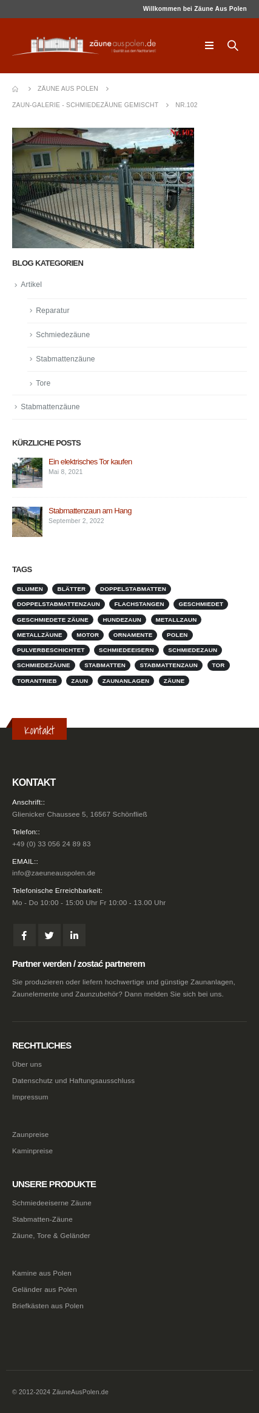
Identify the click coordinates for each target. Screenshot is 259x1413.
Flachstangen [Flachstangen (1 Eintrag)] (139, 604)
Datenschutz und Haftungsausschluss (73, 1080)
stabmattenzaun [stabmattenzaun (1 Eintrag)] (169, 665)
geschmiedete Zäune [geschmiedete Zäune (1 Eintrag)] (53, 619)
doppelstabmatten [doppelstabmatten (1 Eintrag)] (133, 588)
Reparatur (52, 310)
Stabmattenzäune (65, 359)
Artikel (31, 284)
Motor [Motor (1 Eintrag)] (87, 634)
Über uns (27, 1064)
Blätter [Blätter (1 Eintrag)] (71, 588)
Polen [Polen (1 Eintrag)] (177, 634)
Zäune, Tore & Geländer (51, 1235)
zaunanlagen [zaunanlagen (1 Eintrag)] (126, 680)
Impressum (30, 1097)
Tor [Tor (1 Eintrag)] (218, 665)
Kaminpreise (32, 1150)
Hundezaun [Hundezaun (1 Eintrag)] (122, 619)
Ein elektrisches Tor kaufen (90, 461)
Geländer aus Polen (44, 1289)
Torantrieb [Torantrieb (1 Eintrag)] (37, 680)
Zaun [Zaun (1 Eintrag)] (79, 680)
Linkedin (74, 935)
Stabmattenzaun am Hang (90, 510)
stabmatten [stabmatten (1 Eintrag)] (105, 665)
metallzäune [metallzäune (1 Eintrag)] (39, 634)
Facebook (24, 935)
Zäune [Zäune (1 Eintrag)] (174, 680)
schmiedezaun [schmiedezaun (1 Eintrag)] (192, 650)
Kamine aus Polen (42, 1273)
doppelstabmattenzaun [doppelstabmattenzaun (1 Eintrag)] (58, 604)
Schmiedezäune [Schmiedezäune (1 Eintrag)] (43, 665)
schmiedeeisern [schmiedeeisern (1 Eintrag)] (126, 650)
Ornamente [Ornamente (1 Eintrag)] (133, 634)
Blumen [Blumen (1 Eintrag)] (30, 588)
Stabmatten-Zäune (42, 1219)
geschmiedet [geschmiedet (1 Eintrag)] (200, 604)
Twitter (49, 935)
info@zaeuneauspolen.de (53, 873)
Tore (43, 383)
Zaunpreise (30, 1134)
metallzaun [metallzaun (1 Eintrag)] (176, 619)
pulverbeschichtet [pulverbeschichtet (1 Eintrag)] (51, 650)
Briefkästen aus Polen (48, 1305)
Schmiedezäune (63, 335)
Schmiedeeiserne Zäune (52, 1203)
